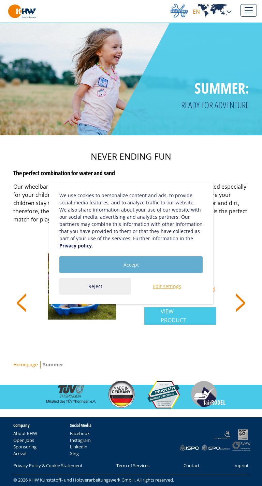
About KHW (25, 433)
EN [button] (212, 11)
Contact (192, 465)
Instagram (80, 440)
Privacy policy (75, 245)
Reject (95, 286)
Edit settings (167, 286)
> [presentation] (240, 301)
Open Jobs (23, 440)
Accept (131, 264)
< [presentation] (21, 301)
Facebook (80, 433)
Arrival (19, 453)
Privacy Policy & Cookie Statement (48, 465)
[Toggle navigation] (249, 10)
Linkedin (78, 447)
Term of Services (132, 465)
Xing (74, 453)
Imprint (241, 465)
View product (173, 316)
